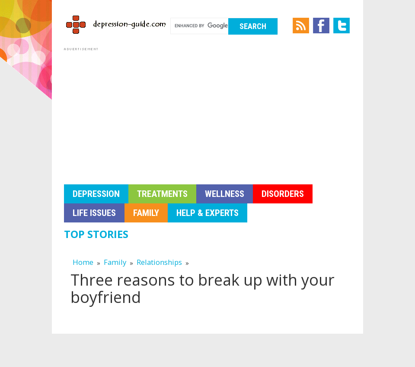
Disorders (283, 194)
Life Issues (94, 213)
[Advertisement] (207, 113)
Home (83, 262)
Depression (96, 194)
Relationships (159, 262)
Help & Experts (207, 213)
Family (146, 213)
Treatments (162, 194)
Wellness (224, 194)
